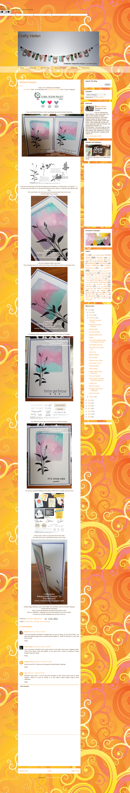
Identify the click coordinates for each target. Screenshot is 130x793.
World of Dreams (94, 386)
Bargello (101, 255)
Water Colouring (102, 298)
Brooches (91, 261)
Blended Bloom (94, 355)
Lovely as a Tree (98, 279)
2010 (89, 414)
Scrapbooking (89, 288)
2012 (89, 408)
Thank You (92, 352)
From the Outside (94, 376)
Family (93, 273)
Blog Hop (94, 260)
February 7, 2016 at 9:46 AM (36, 673)
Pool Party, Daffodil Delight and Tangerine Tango (97, 341)
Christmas (103, 263)
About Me (74, 68)
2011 (89, 411)
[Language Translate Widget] (96, 94)
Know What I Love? (95, 363)
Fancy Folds (104, 273)
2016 (89, 310)
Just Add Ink (27, 89)
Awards (94, 255)
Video (101, 296)
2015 (89, 400)
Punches (89, 286)
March (91, 315)
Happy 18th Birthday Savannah (95, 372)
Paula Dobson (28, 647)
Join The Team (45, 68)
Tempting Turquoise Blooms (95, 321)
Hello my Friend (94, 393)
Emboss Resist (94, 271)
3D (87, 255)
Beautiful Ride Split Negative (95, 325)
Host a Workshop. (61, 68)
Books (101, 260)
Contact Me (32, 68)
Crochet (101, 268)
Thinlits (108, 292)
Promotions (86, 68)
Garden (106, 275)
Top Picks (91, 294)
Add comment (24, 686)
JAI (106, 277)
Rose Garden (93, 357)
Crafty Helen (29, 36)
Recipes (99, 286)
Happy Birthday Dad (95, 335)
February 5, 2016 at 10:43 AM (43, 661)
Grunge (87, 277)
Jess (25, 673)
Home (22, 68)
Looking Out (93, 383)
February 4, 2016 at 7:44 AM (42, 647)
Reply (26, 641)
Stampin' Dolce (29, 661)
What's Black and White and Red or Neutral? (96, 379)
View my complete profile (93, 136)
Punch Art (101, 284)
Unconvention (91, 296)
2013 (89, 406)
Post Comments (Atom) (53, 777)
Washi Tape (89, 298)
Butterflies (100, 261)
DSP (108, 268)
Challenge (36, 621)
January (92, 397)
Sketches (93, 290)
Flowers (88, 275)
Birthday (26, 621)
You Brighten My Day (95, 345)
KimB (26, 631)
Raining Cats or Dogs (96, 360)
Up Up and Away (94, 332)
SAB (105, 286)
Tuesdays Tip (103, 294)
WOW (107, 296)
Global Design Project (54, 89)
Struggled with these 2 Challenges (96, 389)
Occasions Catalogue (99, 282)
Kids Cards (88, 278)
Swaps (103, 290)
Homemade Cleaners (97, 277)
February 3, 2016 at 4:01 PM (36, 631)
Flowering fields (94, 366)
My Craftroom (105, 280)
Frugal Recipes (97, 275)
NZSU (87, 282)
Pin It (21, 86)
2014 (89, 403)
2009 (89, 417)
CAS (31, 621)
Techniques (98, 292)
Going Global (93, 368)
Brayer (108, 260)
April (91, 312)
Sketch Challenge (103, 288)
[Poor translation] (7, 12)
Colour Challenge (45, 621)
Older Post (75, 771)
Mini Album (95, 280)
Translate (98, 97)
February (92, 318)
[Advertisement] (49, 750)
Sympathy (89, 292)
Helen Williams (102, 106)
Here (76, 186)
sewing (87, 299)
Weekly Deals (93, 329)
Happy (91, 337)
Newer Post (24, 771)
